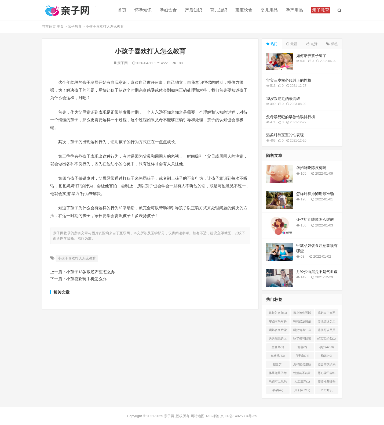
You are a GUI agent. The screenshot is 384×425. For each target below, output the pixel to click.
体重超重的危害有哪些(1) (278, 374)
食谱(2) (302, 347)
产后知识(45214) (326, 391)
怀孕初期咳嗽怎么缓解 (315, 219)
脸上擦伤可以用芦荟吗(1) (302, 313)
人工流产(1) (302, 381)
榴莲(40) (326, 355)
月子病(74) (302, 355)
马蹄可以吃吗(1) (278, 382)
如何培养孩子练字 (311, 55)
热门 (271, 44)
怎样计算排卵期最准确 (315, 194)
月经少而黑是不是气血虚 (317, 271)
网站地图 (197, 416)
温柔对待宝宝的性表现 (285, 135)
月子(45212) (302, 390)
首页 (122, 10)
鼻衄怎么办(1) (278, 312)
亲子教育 (75, 26)
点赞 (311, 44)
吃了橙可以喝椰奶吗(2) (302, 339)
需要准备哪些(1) (326, 382)
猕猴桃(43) (278, 355)
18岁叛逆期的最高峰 (283, 98)
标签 (332, 44)
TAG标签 (212, 416)
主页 (60, 26)
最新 (291, 44)
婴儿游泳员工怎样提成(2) (326, 322)
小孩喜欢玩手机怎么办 (86, 278)
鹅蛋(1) (277, 364)
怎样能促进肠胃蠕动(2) (302, 365)
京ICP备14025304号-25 (238, 416)
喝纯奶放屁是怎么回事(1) (302, 322)
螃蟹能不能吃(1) (302, 374)
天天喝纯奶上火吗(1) (278, 339)
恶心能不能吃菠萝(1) (326, 374)
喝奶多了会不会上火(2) (326, 313)
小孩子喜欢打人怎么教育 (105, 26)
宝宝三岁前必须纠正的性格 (288, 80)
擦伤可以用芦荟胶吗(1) (326, 331)
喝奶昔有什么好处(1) (302, 331)
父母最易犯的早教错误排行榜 (290, 117)
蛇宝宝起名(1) (326, 338)
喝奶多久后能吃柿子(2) (278, 331)
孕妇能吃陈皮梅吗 (311, 167)
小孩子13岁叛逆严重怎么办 (90, 271)
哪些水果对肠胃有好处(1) (278, 322)
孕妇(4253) (326, 347)
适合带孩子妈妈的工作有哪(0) (326, 365)
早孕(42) (277, 390)
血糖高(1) (278, 347)
